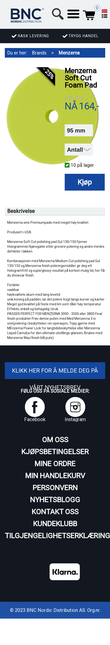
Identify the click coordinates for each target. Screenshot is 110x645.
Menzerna (69, 53)
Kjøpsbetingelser (55, 451)
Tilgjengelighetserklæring (55, 535)
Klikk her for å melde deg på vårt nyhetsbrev (55, 379)
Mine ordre (55, 463)
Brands (39, 53)
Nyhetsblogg (55, 499)
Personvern (55, 487)
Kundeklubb (55, 523)
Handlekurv (89, 14)
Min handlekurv (55, 475)
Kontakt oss (55, 511)
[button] (73, 14)
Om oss (55, 439)
